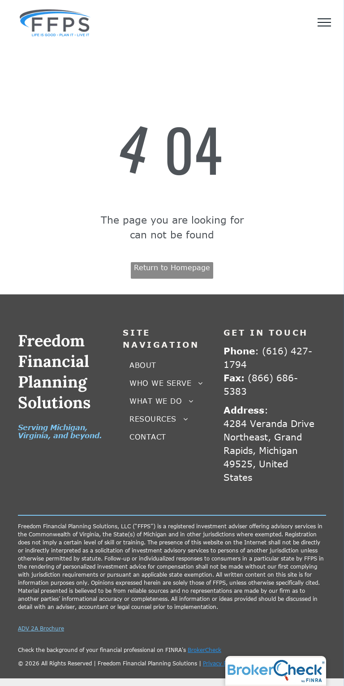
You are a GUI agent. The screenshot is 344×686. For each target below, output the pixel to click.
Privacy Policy (220, 663)
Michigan (67, 427)
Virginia (33, 435)
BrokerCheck (204, 650)
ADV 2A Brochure (41, 628)
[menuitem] (171, 365)
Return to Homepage (172, 267)
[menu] (324, 22)
